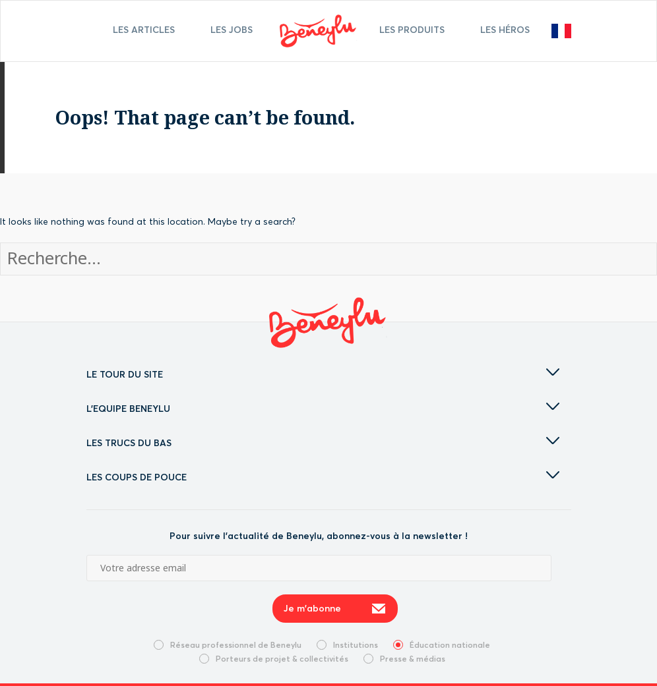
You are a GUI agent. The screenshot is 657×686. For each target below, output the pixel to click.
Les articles (144, 30)
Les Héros (505, 30)
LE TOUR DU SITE (322, 374)
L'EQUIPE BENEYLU (322, 408)
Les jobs (231, 30)
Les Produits (412, 30)
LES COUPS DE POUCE (322, 477)
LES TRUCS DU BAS (322, 443)
